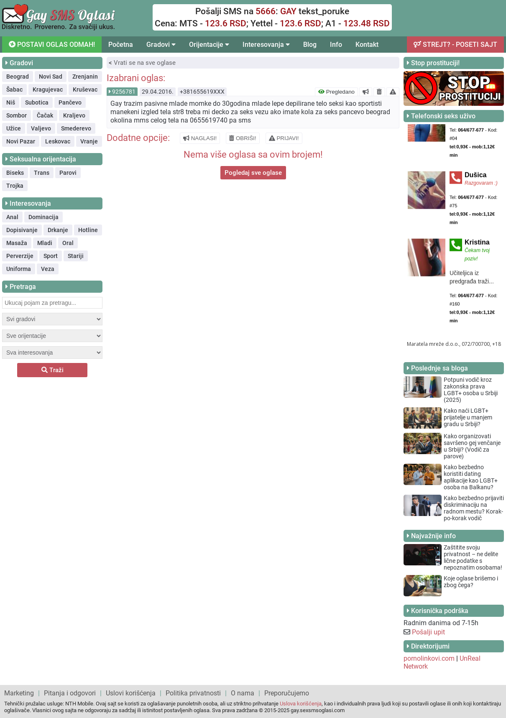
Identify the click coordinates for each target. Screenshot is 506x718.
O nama (242, 693)
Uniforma (18, 269)
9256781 (123, 91)
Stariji (76, 256)
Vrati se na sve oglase (145, 62)
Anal (12, 217)
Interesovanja (266, 45)
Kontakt (366, 45)
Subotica (37, 102)
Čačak (45, 115)
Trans (41, 172)
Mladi (44, 243)
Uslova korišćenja (301, 703)
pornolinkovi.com (429, 658)
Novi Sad (50, 76)
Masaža (16, 243)
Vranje (89, 141)
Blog (310, 45)
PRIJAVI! (284, 138)
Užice (13, 128)
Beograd (17, 76)
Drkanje (58, 230)
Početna (120, 45)
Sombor (16, 115)
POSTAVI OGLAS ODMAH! (52, 45)
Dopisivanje (22, 230)
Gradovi (161, 45)
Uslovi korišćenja (131, 693)
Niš (10, 102)
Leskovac (57, 141)
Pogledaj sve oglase (253, 172)
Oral (68, 243)
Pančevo (70, 102)
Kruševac (85, 89)
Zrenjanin (85, 76)
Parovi (68, 172)
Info (336, 45)
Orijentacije (209, 45)
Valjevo (41, 128)
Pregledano (336, 92)
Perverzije (19, 256)
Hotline (88, 230)
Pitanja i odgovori (70, 693)
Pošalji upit (428, 632)
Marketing (19, 693)
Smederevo (76, 128)
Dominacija (43, 217)
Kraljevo (74, 115)
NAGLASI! (200, 138)
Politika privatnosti (193, 693)
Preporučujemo (286, 693)
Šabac (14, 89)
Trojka (14, 185)
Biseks (15, 172)
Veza (47, 269)
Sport (50, 256)
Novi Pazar (20, 141)
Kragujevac (48, 89)
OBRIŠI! (242, 138)
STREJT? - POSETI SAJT (455, 45)
